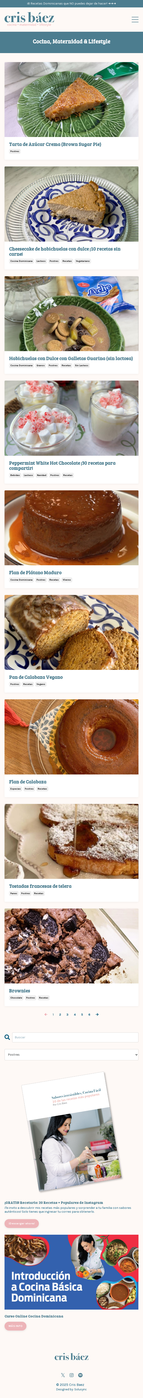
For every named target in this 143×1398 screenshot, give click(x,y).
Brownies (19, 990)
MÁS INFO (15, 1326)
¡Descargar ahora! (22, 1223)
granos (41, 365)
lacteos (41, 261)
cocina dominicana (21, 261)
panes (13, 893)
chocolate (16, 997)
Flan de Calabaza (27, 781)
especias (15, 789)
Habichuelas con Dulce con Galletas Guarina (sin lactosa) (71, 358)
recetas (67, 261)
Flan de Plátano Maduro (35, 572)
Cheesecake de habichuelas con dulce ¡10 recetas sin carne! (64, 251)
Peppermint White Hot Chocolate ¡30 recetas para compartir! (62, 465)
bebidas (15, 475)
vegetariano (83, 261)
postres (14, 151)
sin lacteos (81, 365)
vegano (41, 684)
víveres (67, 580)
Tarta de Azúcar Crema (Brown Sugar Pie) (55, 144)
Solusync (80, 1389)
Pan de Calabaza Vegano (36, 677)
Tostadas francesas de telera (40, 886)
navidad (41, 475)
